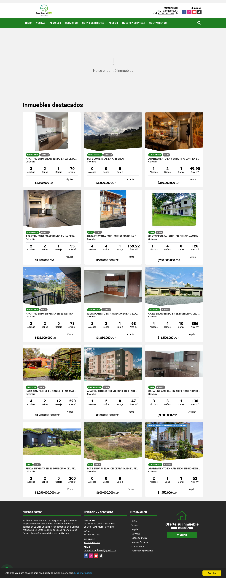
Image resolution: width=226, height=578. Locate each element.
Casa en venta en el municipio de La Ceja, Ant (113, 236)
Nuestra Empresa (133, 23)
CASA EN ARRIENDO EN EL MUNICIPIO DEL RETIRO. (174, 313)
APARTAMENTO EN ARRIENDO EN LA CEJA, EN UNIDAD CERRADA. (113, 313)
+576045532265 (169, 11)
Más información (84, 573)
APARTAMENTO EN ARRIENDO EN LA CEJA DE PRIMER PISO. (52, 236)
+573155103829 (166, 13)
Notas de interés (93, 23)
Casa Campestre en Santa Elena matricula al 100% (52, 391)
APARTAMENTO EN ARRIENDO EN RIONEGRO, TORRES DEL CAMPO (174, 468)
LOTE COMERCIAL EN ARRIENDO (105, 159)
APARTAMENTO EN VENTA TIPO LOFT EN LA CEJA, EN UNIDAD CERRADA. (174, 159)
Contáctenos (158, 23)
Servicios (71, 23)
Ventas (40, 23)
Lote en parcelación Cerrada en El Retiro (113, 468)
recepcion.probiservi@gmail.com (100, 550)
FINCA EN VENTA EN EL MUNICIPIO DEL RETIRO (52, 468)
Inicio (28, 23)
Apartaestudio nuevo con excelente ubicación (113, 391)
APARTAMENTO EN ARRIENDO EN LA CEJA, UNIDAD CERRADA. (52, 159)
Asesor (113, 23)
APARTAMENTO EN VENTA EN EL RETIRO (49, 313)
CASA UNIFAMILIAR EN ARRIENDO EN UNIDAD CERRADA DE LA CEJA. (174, 391)
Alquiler (55, 23)
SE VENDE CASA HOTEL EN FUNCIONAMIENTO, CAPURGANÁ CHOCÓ (174, 236)
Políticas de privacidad (142, 550)
